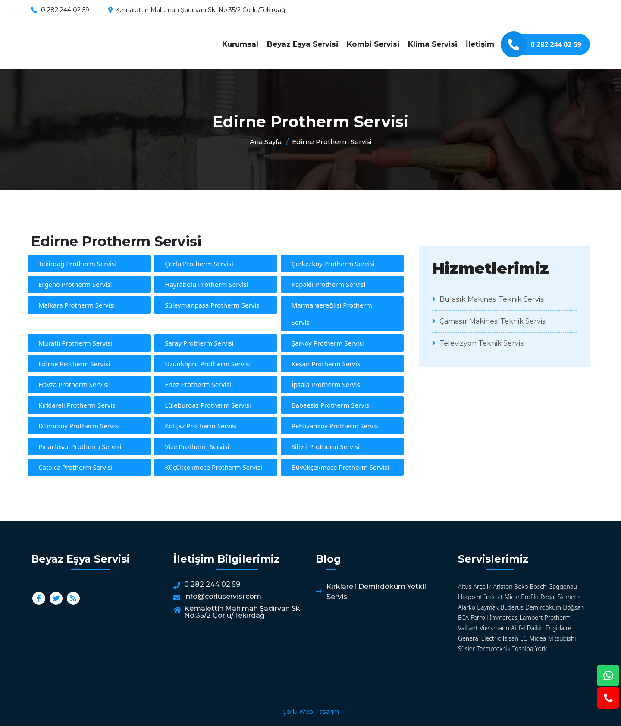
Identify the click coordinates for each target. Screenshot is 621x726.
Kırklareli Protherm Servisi (77, 405)
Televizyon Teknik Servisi (478, 343)
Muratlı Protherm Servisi (75, 343)
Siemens (569, 597)
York (541, 648)
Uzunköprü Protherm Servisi (208, 363)
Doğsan (573, 607)
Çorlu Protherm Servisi (199, 263)
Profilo (530, 597)
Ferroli (479, 617)
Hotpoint (470, 597)
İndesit (493, 597)
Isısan (510, 638)
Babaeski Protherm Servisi (331, 405)
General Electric (479, 638)
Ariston (502, 586)
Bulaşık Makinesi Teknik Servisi (488, 299)
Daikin (535, 628)
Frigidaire (558, 628)
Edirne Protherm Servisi (104, 44)
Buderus (512, 607)
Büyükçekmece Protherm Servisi (340, 467)
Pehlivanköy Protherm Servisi (336, 425)
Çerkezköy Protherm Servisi (333, 263)
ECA (463, 617)
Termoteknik (493, 648)
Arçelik (483, 586)
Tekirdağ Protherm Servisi (77, 263)
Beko (521, 586)
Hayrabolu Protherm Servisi (206, 284)
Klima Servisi (432, 44)
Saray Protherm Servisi (199, 343)
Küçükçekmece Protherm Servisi (213, 467)
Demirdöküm (543, 607)
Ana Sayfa (266, 142)
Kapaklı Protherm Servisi (329, 284)
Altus (464, 586)
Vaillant (468, 628)
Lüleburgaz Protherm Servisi (208, 405)
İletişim (480, 44)
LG (523, 638)
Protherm (558, 617)
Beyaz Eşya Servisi (302, 44)
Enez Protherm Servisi (198, 384)
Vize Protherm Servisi (197, 446)
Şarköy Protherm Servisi (328, 343)
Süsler (466, 648)
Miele (512, 597)
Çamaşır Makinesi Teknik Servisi (489, 321)
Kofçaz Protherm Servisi (201, 425)
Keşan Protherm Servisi (327, 363)
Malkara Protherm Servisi (76, 305)
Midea (537, 638)
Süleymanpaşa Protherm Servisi (213, 305)
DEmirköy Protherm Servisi (78, 425)
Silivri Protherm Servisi (326, 446)
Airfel (518, 628)
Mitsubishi (562, 638)
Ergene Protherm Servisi (75, 284)
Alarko (466, 607)
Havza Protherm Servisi (73, 384)
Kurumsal (240, 44)
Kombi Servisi (373, 44)
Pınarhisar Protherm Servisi (79, 446)
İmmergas (504, 617)
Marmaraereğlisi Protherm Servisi (332, 314)
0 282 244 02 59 (65, 10)
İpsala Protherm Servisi (327, 384)
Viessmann (494, 628)
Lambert (531, 617)
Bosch (538, 586)
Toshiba (522, 648)
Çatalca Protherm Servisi (75, 467)
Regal (547, 597)
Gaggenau (562, 586)
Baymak (488, 607)
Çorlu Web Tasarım (310, 711)
